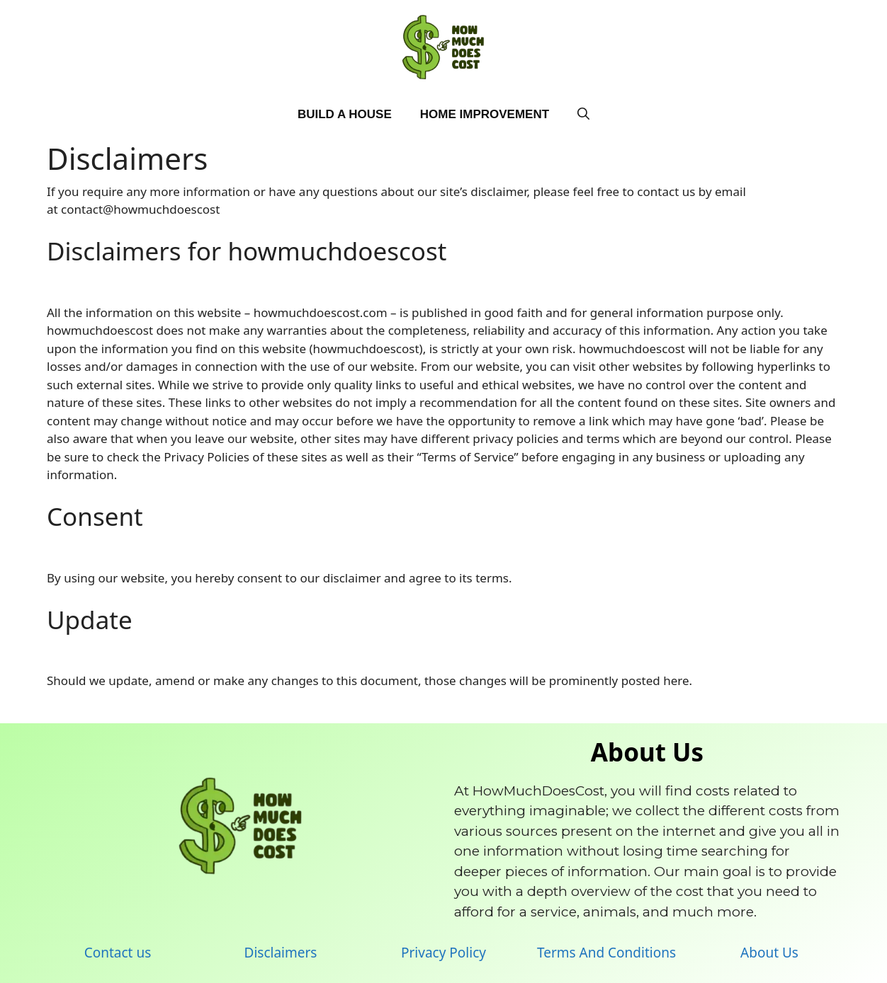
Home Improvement (484, 114)
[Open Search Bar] (583, 114)
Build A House (345, 114)
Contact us (118, 952)
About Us (769, 952)
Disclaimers (280, 952)
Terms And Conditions (606, 952)
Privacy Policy (443, 952)
